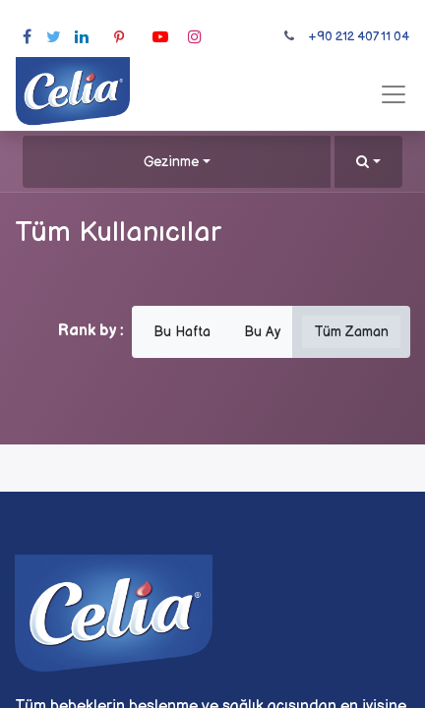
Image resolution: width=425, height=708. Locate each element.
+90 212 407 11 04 (358, 36)
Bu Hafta (182, 332)
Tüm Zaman (351, 332)
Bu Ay (262, 332)
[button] (368, 162)
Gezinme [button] (171, 161)
